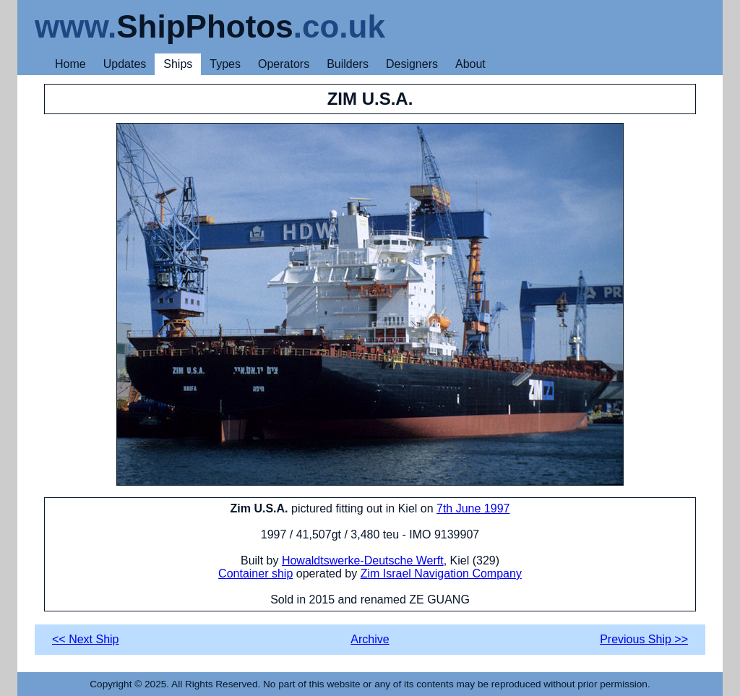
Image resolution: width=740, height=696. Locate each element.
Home (70, 64)
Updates (125, 64)
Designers (412, 64)
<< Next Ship (85, 639)
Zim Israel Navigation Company (441, 573)
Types (225, 64)
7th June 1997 (472, 508)
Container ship (255, 573)
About (470, 64)
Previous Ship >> (644, 639)
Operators (283, 64)
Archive (369, 639)
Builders (348, 64)
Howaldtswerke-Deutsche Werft (363, 560)
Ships (177, 64)
